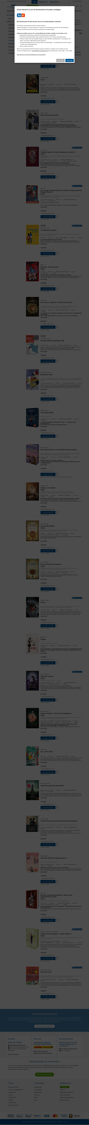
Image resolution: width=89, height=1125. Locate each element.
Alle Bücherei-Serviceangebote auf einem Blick (31, 54)
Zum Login (70, 60)
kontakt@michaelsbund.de (40, 51)
